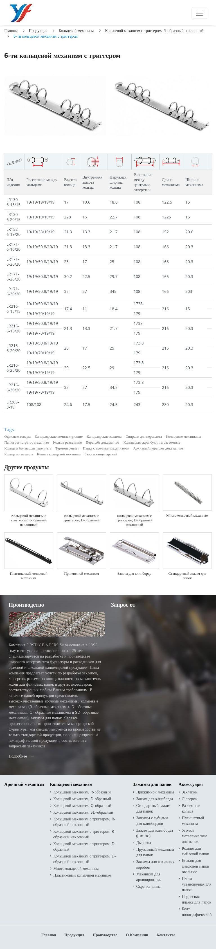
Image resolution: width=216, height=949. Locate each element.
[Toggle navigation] (199, 13)
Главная (10, 30)
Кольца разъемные (67, 442)
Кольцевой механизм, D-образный (82, 798)
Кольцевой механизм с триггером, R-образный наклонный (154, 30)
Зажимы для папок (152, 784)
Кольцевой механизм (76, 30)
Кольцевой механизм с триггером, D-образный (82, 518)
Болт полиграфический (197, 911)
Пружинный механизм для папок (155, 852)
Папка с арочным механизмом (106, 448)
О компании (137, 934)
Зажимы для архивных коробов (155, 864)
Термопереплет (67, 448)
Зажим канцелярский (101, 454)
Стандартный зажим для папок (187, 575)
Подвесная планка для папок (196, 899)
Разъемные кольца (191, 808)
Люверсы (189, 798)
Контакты (166, 934)
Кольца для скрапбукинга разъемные (151, 442)
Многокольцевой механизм (187, 515)
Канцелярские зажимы (104, 436)
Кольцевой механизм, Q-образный (82, 805)
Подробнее (18, 756)
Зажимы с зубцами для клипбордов (152, 820)
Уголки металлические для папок (194, 835)
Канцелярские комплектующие (59, 436)
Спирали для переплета (144, 436)
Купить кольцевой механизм (58, 454)
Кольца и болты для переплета (27, 448)
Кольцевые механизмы (183, 436)
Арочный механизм (24, 784)
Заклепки (189, 792)
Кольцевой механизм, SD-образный (83, 812)
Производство (105, 934)
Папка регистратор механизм (26, 442)
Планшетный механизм (193, 820)
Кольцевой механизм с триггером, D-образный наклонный (134, 520)
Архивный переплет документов (158, 448)
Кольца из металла (18, 454)
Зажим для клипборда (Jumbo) (154, 832)
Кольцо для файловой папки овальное (195, 866)
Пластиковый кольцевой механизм (29, 575)
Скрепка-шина (148, 886)
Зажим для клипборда (134, 573)
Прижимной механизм (81, 573)
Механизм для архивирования (148, 876)
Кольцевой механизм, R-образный (82, 792)
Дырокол (143, 842)
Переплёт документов (103, 442)
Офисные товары (17, 436)
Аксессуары (191, 784)
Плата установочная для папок (197, 884)
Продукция (38, 30)
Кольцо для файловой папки (195, 850)
